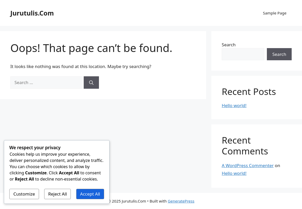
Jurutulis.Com (32, 13)
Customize (24, 194)
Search (229, 45)
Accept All (90, 194)
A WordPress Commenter (248, 165)
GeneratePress (181, 201)
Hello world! (234, 105)
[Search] (91, 82)
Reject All (57, 194)
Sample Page (274, 13)
